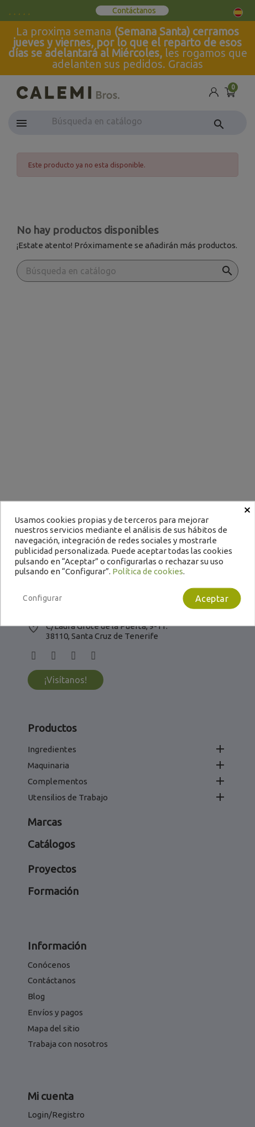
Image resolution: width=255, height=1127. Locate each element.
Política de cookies (147, 571)
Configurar (42, 598)
